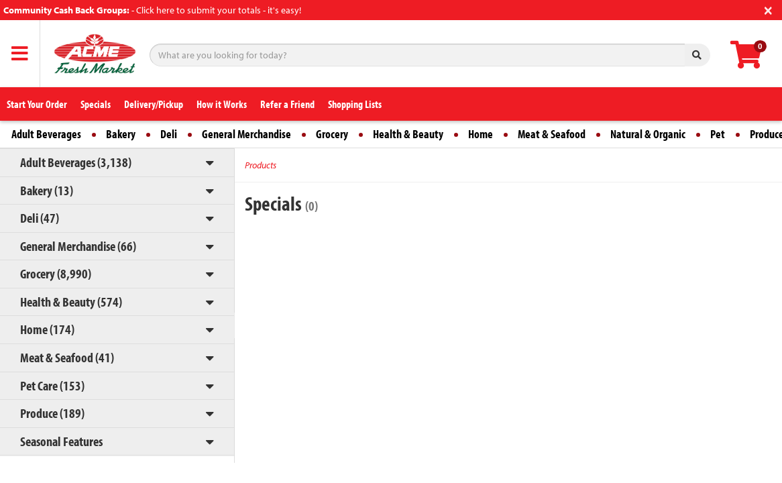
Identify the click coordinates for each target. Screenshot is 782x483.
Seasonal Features (61, 441)
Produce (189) (52, 413)
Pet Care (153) (52, 385)
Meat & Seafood (551, 134)
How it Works (222, 104)
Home (480, 134)
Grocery (332, 134)
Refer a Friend (287, 104)
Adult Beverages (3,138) (75, 162)
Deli (168, 134)
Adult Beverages (46, 134)
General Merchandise (246, 134)
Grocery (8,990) (55, 273)
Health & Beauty (408, 134)
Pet (717, 134)
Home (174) (47, 329)
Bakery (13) (46, 190)
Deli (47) (39, 217)
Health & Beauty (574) (71, 301)
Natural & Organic (647, 134)
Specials (95, 104)
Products (260, 165)
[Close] (768, 9)
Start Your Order (37, 104)
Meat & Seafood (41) (67, 357)
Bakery (120, 134)
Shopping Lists (355, 104)
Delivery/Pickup (153, 104)
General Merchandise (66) (78, 245)
